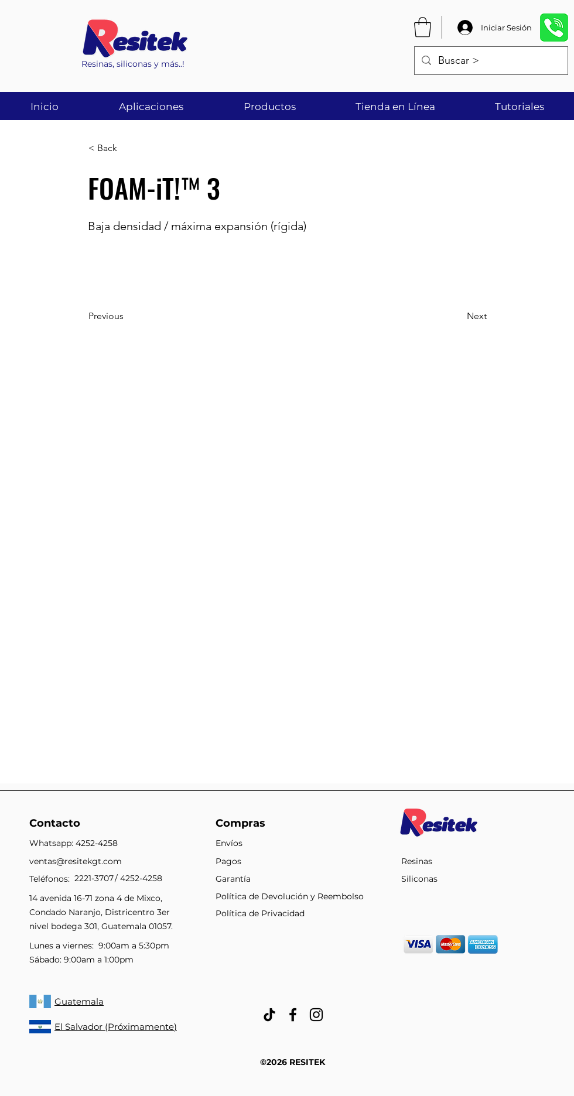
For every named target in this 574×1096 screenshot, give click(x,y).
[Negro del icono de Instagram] (316, 1014)
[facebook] (293, 1014)
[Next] (457, 316)
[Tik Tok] (269, 1014)
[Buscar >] (490, 61)
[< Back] (127, 148)
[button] (422, 27)
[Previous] (127, 316)
